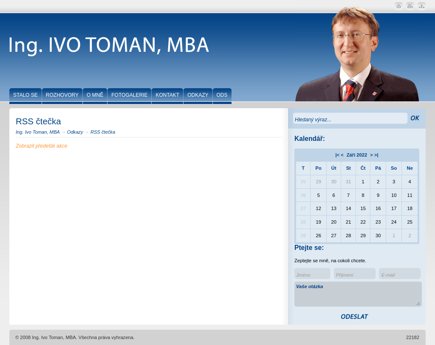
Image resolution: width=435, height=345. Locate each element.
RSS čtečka (102, 132)
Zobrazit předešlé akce (41, 146)
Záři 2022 (357, 154)
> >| (374, 154)
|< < (339, 154)
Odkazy (75, 132)
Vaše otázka (358, 294)
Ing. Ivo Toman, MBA (37, 132)
